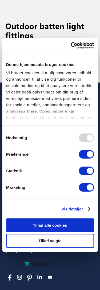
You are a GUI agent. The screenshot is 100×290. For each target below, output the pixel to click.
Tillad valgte (49, 240)
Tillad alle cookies (50, 225)
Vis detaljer (72, 209)
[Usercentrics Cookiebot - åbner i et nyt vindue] (71, 45)
